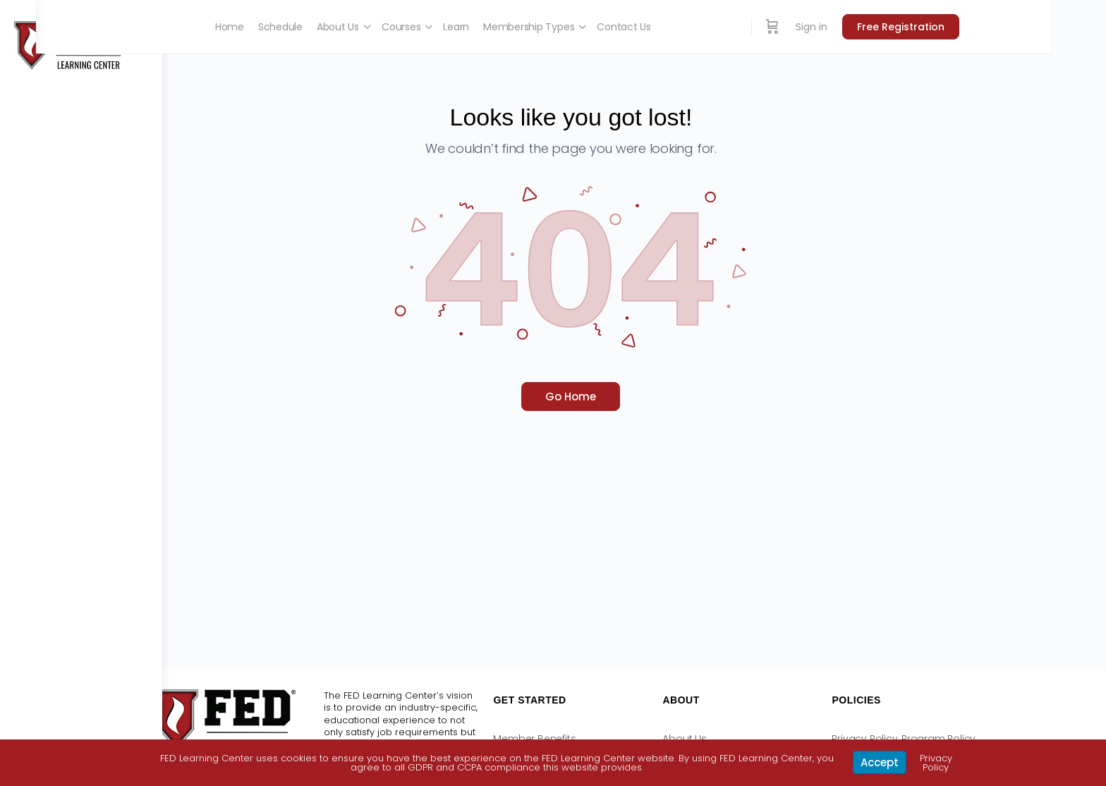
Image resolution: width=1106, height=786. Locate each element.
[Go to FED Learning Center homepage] (70, 44)
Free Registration (991, 27)
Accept (880, 762)
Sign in (902, 27)
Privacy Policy (936, 762)
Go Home (634, 396)
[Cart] (863, 27)
